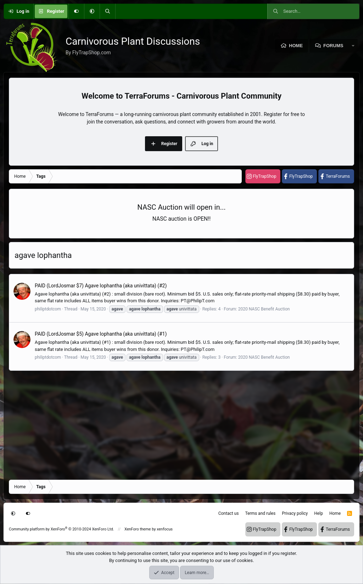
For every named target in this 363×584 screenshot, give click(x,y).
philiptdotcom (48, 309)
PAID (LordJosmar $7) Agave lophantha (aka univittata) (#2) (101, 285)
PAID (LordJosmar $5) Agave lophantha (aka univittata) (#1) (101, 334)
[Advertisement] (181, 424)
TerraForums (338, 176)
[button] (92, 11)
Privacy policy (295, 513)
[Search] (107, 11)
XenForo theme (137, 529)
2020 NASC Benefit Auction (264, 309)
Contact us (228, 513)
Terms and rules (260, 513)
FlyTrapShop (264, 176)
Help (318, 513)
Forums (333, 45)
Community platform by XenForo (61, 529)
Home (296, 45)
